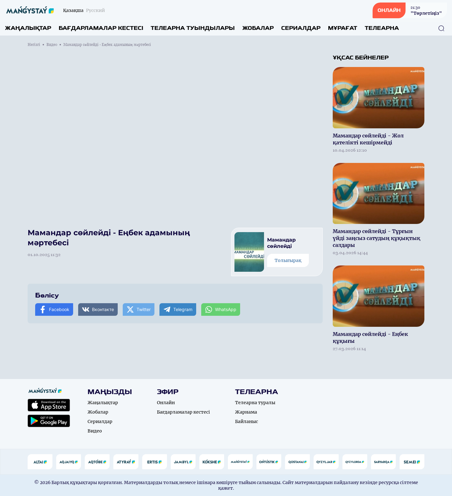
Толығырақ (288, 260)
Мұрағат (342, 28)
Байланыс (246, 421)
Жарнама (246, 412)
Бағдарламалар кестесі (101, 28)
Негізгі (34, 44)
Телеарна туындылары (193, 28)
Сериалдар (300, 28)
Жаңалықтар (28, 28)
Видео (51, 44)
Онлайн (166, 402)
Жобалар (258, 28)
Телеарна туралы (255, 402)
